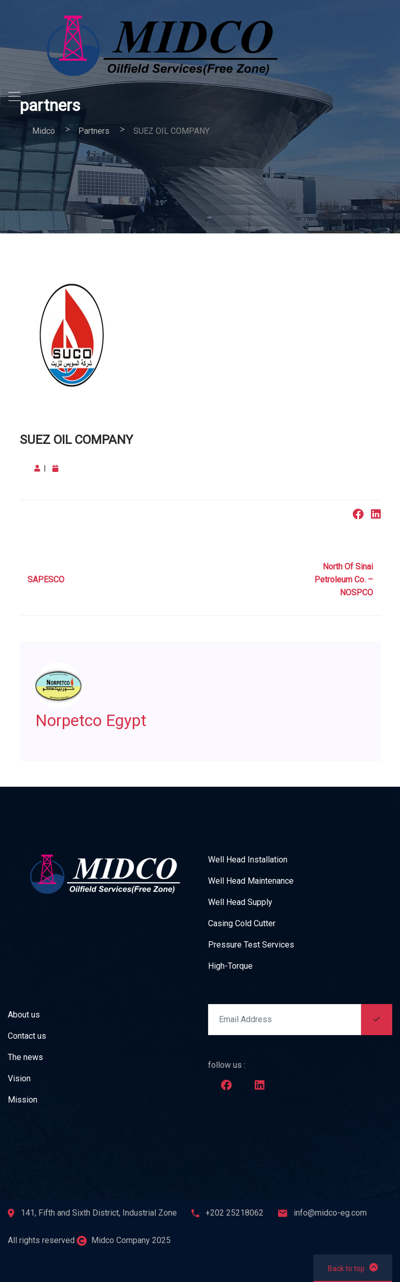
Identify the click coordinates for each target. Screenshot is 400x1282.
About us (24, 1015)
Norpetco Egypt (99, 720)
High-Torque (230, 966)
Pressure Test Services (251, 945)
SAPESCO (45, 579)
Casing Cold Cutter (241, 923)
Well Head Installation (247, 860)
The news (25, 1057)
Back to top (353, 1267)
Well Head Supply (240, 902)
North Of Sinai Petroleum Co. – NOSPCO (343, 579)
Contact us (27, 1036)
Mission (22, 1100)
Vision (19, 1078)
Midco (43, 131)
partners (93, 131)
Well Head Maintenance (251, 881)
